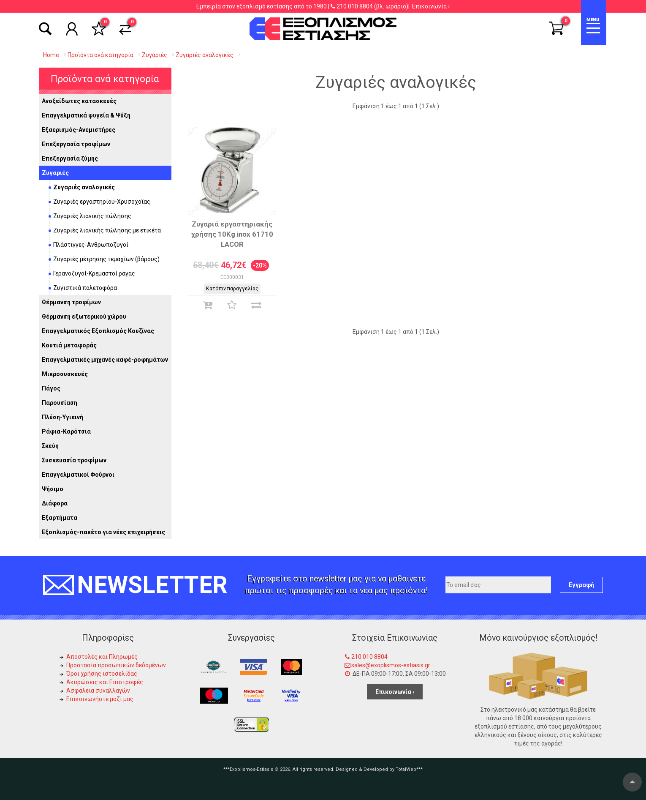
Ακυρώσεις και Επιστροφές (104, 682)
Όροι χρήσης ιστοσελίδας (101, 673)
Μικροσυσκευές (65, 374)
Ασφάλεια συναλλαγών (98, 690)
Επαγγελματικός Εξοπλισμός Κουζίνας (98, 331)
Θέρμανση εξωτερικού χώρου (84, 316)
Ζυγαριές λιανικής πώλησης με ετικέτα (107, 230)
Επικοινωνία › (431, 6)
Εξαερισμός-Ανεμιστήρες (78, 129)
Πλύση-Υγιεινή (62, 417)
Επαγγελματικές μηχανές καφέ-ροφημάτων (105, 359)
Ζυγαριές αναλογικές (84, 187)
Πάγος (51, 388)
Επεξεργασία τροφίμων (76, 144)
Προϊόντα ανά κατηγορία (105, 78)
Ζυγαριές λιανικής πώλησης (92, 216)
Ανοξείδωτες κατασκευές (79, 101)
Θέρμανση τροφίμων (71, 302)
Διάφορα (55, 503)
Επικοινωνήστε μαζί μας (99, 699)
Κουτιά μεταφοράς (69, 345)
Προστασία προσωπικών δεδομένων (116, 665)
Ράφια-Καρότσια (66, 431)
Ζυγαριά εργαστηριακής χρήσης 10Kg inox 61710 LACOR (232, 234)
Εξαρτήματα (59, 517)
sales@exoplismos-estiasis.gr (390, 665)
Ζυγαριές (55, 172)
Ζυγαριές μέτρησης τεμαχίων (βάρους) (106, 259)
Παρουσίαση (59, 402)
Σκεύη (50, 445)
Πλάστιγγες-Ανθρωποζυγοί (90, 244)
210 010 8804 (355, 6)
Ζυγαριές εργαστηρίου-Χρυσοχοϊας (101, 201)
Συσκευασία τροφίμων (74, 460)
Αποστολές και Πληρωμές (102, 656)
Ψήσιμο (52, 489)
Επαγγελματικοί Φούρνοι (78, 474)
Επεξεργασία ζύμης (70, 158)
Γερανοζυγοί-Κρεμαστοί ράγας (94, 273)
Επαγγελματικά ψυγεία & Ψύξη (86, 115)
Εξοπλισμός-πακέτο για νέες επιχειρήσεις (103, 532)
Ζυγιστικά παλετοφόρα (85, 287)
